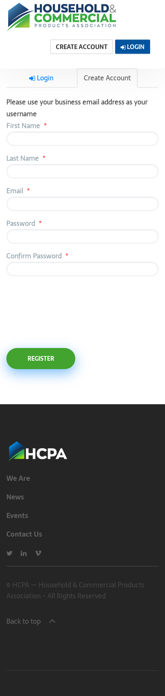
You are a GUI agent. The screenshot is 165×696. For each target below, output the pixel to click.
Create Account (107, 77)
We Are (18, 478)
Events (17, 515)
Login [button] (133, 47)
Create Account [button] (81, 47)
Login (41, 77)
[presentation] (70, 310)
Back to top (23, 621)
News (15, 496)
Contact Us (24, 534)
